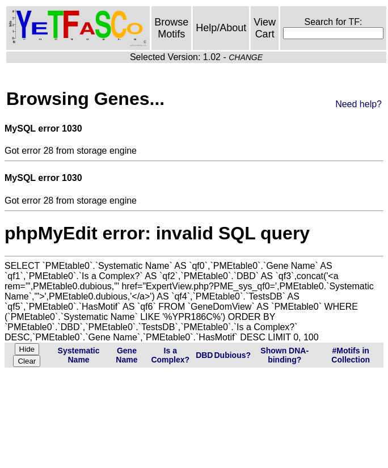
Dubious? (232, 355)
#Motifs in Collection (350, 355)
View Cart (265, 28)
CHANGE (246, 57)
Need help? (358, 104)
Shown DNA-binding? (284, 355)
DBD (204, 355)
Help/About (221, 27)
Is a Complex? (170, 355)
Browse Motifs (171, 28)
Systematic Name (79, 355)
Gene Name (126, 355)
